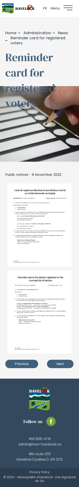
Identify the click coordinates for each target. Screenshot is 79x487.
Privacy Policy (39, 472)
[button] (63, 8)
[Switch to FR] (45, 8)
